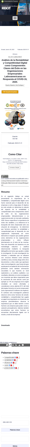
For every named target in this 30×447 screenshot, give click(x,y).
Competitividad (9, 357)
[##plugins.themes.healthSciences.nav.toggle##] (25, 5)
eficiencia (7, 362)
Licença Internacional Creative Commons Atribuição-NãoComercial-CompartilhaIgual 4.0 (14, 183)
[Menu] (15, 18)
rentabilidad (8, 360)
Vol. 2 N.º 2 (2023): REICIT (15, 57)
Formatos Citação (14, 167)
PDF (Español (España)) (10, 92)
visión (6, 365)
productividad (8, 368)
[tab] (7, 345)
